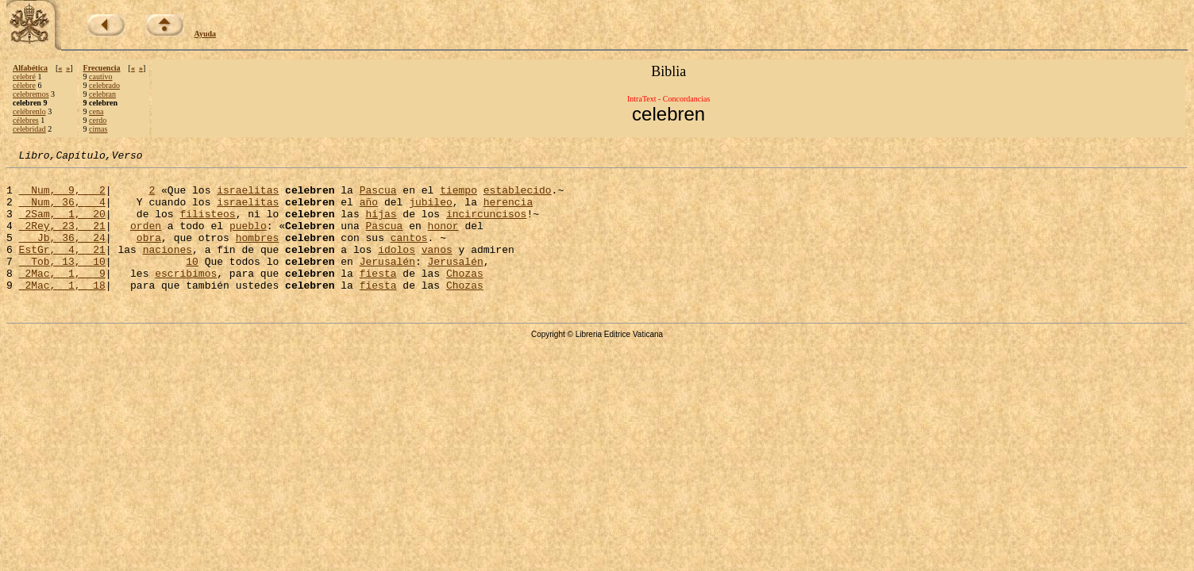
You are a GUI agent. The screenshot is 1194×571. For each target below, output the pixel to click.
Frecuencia (102, 67)
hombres (257, 254)
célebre (24, 85)
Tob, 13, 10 (62, 282)
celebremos (31, 94)
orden (145, 239)
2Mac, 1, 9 (62, 296)
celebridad (29, 129)
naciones (167, 268)
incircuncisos (486, 225)
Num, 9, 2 (62, 197)
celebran (102, 94)
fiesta (378, 296)
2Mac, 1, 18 (62, 311)
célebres (26, 120)
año (369, 211)
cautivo (100, 76)
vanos (437, 268)
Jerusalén (387, 282)
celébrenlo (29, 111)
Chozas (464, 296)
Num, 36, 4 (62, 211)
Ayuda (206, 33)
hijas (380, 225)
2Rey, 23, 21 (62, 239)
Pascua (378, 197)
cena (96, 111)
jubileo (431, 211)
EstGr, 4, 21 (62, 268)
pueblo (248, 239)
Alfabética (30, 67)
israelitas (248, 197)
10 (192, 282)
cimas (98, 129)
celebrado (104, 85)
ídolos (396, 268)
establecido (517, 197)
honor (443, 239)
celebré (24, 76)
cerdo (97, 120)
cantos (409, 254)
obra (149, 254)
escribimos (186, 296)
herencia (508, 211)
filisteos (207, 225)
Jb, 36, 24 (62, 254)
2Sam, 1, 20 (62, 225)
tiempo (458, 197)
